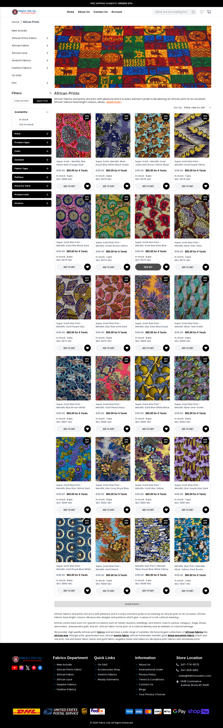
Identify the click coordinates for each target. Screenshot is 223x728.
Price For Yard (32, 186)
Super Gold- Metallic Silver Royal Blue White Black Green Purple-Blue (112, 163)
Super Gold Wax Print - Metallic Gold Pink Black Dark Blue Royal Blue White (72, 244)
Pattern (32, 177)
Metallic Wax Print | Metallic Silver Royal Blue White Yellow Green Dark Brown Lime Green (152, 568)
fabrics (101, 632)
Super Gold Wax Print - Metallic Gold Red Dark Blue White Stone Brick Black (150, 244)
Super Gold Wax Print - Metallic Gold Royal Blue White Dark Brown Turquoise (73, 568)
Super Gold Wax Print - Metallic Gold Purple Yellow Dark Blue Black (190, 163)
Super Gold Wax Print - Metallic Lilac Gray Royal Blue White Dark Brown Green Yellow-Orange (112, 487)
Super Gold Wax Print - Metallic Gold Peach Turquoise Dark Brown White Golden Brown (112, 568)
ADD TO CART (69, 186)
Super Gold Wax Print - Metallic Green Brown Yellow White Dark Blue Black (112, 244)
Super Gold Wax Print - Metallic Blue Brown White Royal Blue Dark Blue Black (71, 406)
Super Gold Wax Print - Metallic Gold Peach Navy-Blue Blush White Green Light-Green (112, 406)
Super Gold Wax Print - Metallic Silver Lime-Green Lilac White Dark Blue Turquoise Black (189, 406)
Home (70, 12)
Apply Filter (42, 100)
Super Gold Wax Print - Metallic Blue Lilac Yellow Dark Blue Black (73, 487)
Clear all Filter (21, 100)
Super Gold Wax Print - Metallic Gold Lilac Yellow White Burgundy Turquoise (150, 487)
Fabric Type (32, 168)
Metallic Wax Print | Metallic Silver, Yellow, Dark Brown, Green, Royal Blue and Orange (192, 568)
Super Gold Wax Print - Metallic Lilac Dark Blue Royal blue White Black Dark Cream (151, 325)
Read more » (114, 102)
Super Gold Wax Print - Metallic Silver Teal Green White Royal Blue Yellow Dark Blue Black (191, 325)
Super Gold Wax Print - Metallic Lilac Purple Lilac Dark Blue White (191, 487)
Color (32, 151)
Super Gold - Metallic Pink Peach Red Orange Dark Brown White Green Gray (70, 163)
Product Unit (32, 194)
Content (32, 159)
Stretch (32, 203)
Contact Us (101, 12)
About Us (84, 12)
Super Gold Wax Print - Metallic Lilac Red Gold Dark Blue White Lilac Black (111, 325)
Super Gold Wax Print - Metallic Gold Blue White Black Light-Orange (152, 406)
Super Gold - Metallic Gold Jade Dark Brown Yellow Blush (152, 163)
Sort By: (178, 107)
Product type (32, 142)
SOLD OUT (148, 267)
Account (117, 12)
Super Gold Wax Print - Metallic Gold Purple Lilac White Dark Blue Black (70, 325)
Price (32, 133)
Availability (32, 112)
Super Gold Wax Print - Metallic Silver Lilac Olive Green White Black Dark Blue (191, 244)
